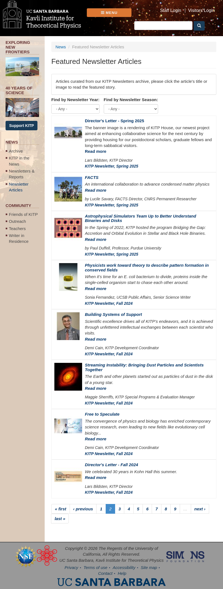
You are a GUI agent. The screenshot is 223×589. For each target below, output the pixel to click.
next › (200, 508)
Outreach (17, 221)
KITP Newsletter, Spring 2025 (111, 166)
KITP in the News (19, 161)
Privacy (71, 567)
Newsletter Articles (19, 187)
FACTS (91, 177)
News (60, 46)
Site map (149, 567)
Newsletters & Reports (22, 174)
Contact (105, 573)
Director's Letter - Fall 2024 (111, 464)
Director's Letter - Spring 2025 (114, 120)
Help (122, 573)
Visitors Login (201, 10)
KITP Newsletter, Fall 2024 (109, 303)
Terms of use (95, 567)
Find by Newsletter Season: (131, 99)
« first (60, 508)
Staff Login (170, 10)
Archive (16, 151)
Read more (96, 151)
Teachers (17, 228)
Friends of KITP (23, 214)
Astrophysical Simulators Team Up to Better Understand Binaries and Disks (140, 218)
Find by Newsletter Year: (75, 99)
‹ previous (83, 508)
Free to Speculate (102, 414)
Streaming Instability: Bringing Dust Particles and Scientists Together (144, 367)
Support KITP (21, 125)
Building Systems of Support (113, 314)
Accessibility (124, 567)
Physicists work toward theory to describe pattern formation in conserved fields (147, 267)
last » (60, 518)
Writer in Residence (19, 238)
